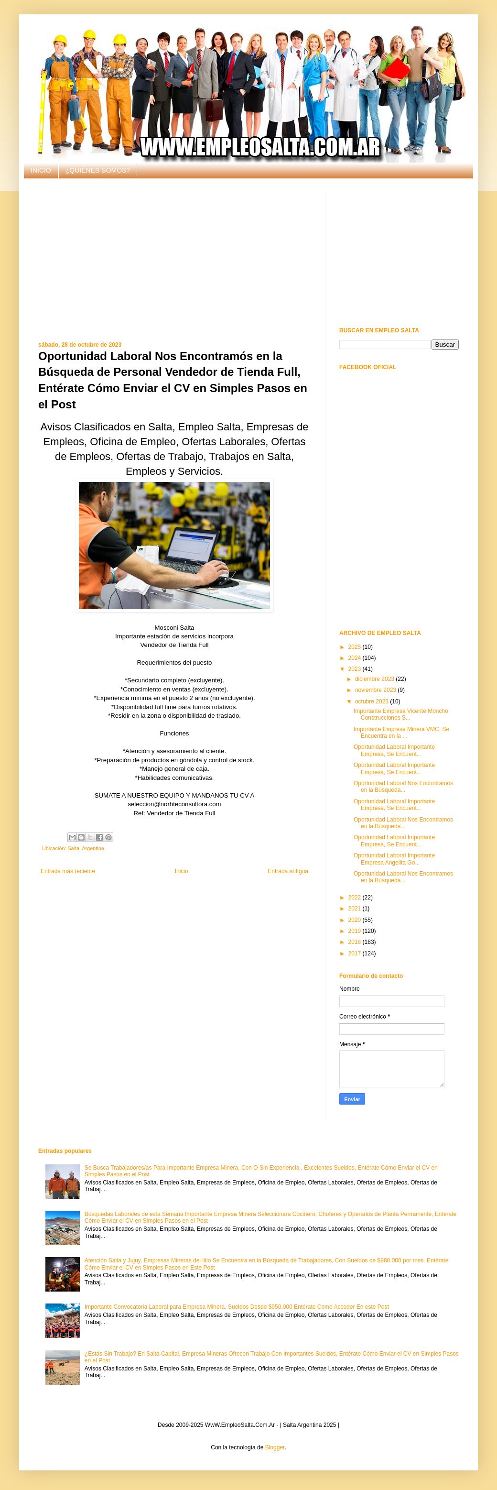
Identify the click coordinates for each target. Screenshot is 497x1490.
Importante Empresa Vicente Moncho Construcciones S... (401, 714)
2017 (355, 953)
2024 (355, 658)
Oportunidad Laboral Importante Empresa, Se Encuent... (394, 750)
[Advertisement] (174, 260)
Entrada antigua (288, 871)
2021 (355, 908)
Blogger (275, 1447)
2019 (355, 931)
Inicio (181, 871)
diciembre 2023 (375, 679)
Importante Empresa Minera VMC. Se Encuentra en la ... (401, 732)
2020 (355, 920)
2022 (355, 897)
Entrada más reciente (68, 871)
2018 (355, 942)
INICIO (41, 170)
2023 (355, 669)
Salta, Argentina (85, 848)
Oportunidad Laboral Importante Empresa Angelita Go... (394, 859)
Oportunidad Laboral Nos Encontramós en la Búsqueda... (403, 786)
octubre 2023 (372, 701)
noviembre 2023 (376, 690)
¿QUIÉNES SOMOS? (97, 170)
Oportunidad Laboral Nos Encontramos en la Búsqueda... (403, 823)
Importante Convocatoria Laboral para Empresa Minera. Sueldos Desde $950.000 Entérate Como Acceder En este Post (237, 1307)
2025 (355, 647)
